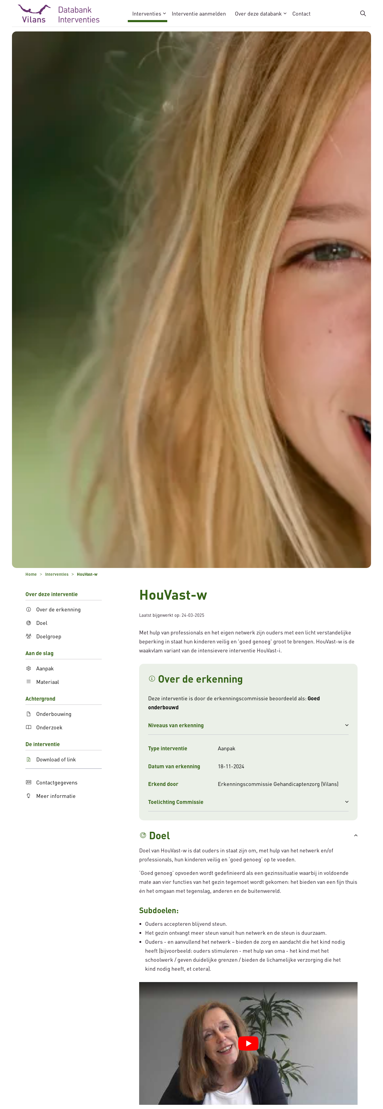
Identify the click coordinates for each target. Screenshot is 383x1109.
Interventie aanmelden (199, 13)
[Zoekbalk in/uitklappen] (363, 13)
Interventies (146, 13)
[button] (248, 725)
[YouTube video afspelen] (248, 1043)
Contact (301, 13)
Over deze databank (258, 13)
